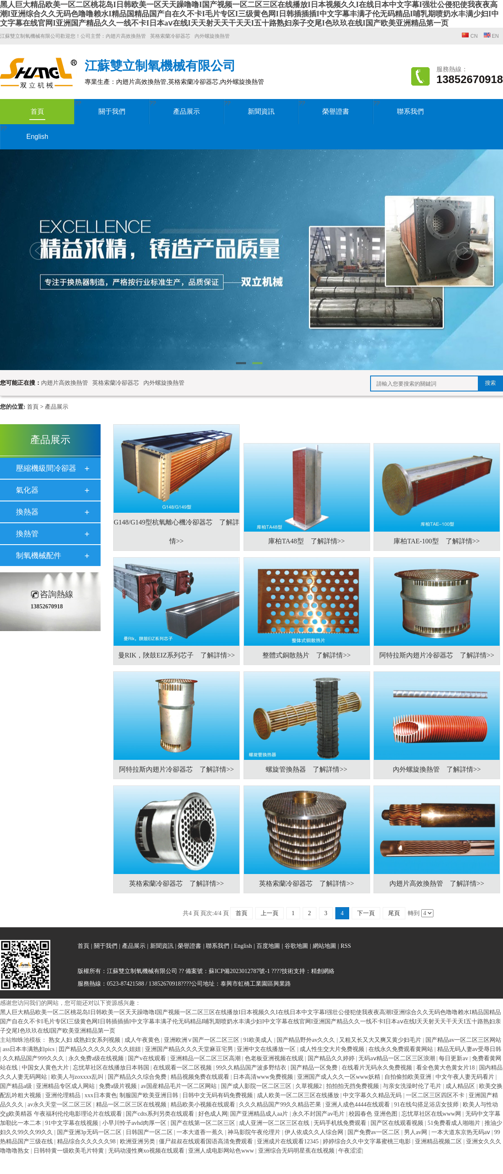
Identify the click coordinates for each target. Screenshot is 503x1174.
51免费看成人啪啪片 (455, 1123)
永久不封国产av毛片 (319, 1114)
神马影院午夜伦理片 (255, 1132)
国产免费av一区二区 (374, 1132)
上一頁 (269, 913)
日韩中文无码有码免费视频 (218, 1095)
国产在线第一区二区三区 (204, 1123)
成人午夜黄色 (142, 1040)
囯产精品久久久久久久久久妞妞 (101, 1049)
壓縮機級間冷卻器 (46, 468)
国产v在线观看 (148, 1058)
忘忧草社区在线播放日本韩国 (112, 1067)
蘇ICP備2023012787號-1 (239, 971)
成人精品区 (461, 1086)
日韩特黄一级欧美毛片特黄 (70, 1151)
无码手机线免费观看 (341, 1123)
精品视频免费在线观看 (201, 1077)
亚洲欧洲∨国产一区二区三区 (202, 1040)
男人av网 (416, 1132)
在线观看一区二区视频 (183, 1067)
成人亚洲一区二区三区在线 (275, 1123)
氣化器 (27, 490)
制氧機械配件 (38, 555)
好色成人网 (213, 1114)
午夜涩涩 (350, 1151)
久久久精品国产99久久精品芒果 (281, 1104)
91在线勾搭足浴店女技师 (427, 1104)
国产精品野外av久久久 (307, 1040)
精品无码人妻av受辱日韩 (469, 1049)
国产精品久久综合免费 (138, 1077)
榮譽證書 (335, 111)
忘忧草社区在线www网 (432, 1114)
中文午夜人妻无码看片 (466, 1077)
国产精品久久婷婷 (332, 1058)
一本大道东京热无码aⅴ (461, 1132)
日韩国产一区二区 (150, 1132)
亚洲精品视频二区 (439, 1141)
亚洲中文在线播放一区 (267, 1049)
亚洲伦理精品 (63, 1095)
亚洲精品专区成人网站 (66, 1086)
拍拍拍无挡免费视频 (353, 1086)
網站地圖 (325, 946)
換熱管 (27, 534)
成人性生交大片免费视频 (333, 1049)
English (37, 136)
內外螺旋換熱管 (212, 36)
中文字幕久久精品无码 (373, 1095)
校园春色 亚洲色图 (374, 1114)
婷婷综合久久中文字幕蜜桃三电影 (367, 1141)
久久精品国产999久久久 (34, 1058)
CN (470, 36)
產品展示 (186, 111)
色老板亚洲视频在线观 (275, 1058)
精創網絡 (322, 971)
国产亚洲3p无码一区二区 (90, 1132)
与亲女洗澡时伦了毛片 (413, 1086)
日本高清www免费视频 (263, 1077)
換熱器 (27, 512)
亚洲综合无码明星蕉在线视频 (297, 1151)
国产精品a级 (17, 1086)
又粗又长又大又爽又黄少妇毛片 (381, 1040)
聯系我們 (410, 111)
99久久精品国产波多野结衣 (252, 1067)
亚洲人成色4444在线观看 (358, 1104)
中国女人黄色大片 (46, 1067)
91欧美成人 (258, 1040)
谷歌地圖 (296, 946)
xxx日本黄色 (101, 1095)
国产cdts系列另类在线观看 (160, 1114)
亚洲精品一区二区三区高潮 (206, 1058)
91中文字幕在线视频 (72, 1123)
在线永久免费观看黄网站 (401, 1049)
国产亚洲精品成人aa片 (260, 1114)
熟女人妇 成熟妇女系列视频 (85, 1040)
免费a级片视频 (118, 1086)
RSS (345, 946)
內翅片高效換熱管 (126, 36)
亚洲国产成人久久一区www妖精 (339, 1077)
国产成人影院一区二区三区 (257, 1086)
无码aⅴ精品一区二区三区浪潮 (397, 1058)
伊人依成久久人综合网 (315, 1132)
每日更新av (454, 1058)
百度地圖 (268, 946)
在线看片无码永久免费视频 (378, 1067)
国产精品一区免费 (314, 1067)
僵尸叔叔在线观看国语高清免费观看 (206, 1141)
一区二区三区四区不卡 (436, 1095)
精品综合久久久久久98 (87, 1141)
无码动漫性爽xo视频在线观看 (147, 1151)
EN (491, 36)
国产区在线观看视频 (398, 1123)
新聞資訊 (261, 111)
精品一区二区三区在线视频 (132, 1104)
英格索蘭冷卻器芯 (170, 36)
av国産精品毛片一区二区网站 (179, 1086)
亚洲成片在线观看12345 (288, 1141)
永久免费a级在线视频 (96, 1058)
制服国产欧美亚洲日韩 (149, 1095)
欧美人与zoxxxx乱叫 (78, 1077)
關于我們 (112, 111)
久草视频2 (310, 1086)
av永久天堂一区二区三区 (60, 1104)
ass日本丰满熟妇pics (29, 1049)
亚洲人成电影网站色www (221, 1151)
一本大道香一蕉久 (200, 1132)
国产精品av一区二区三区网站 (463, 1040)
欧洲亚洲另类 (138, 1141)
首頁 (37, 114)
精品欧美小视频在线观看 (204, 1104)
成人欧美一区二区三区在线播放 (299, 1095)
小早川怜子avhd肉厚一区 (135, 1123)
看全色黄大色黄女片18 (446, 1067)
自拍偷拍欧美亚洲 (408, 1077)
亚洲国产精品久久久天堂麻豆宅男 (190, 1049)
